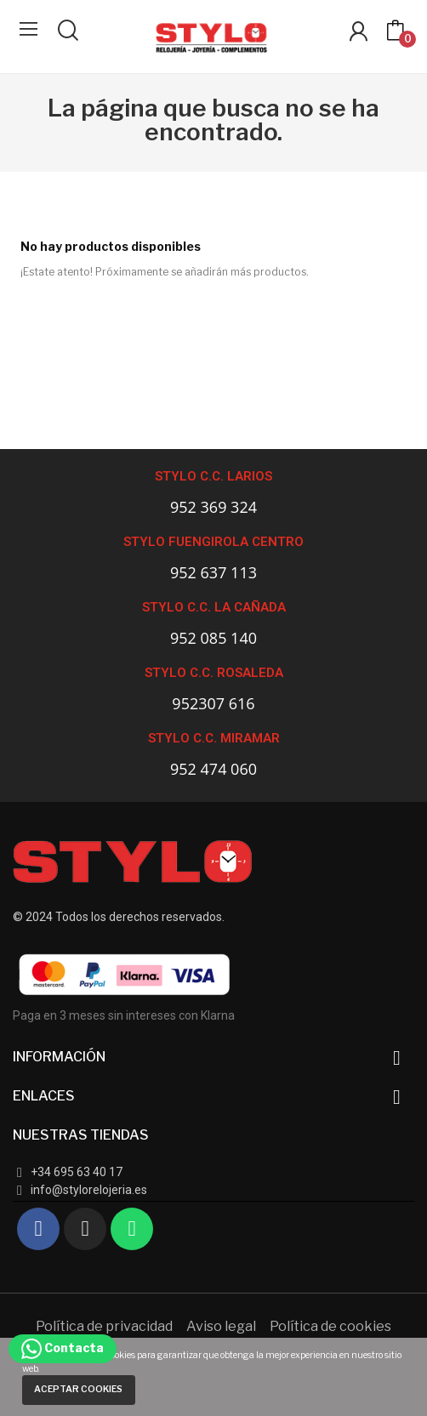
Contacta (62, 1347)
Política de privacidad (104, 1326)
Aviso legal (221, 1326)
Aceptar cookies (78, 1389)
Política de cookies (330, 1326)
